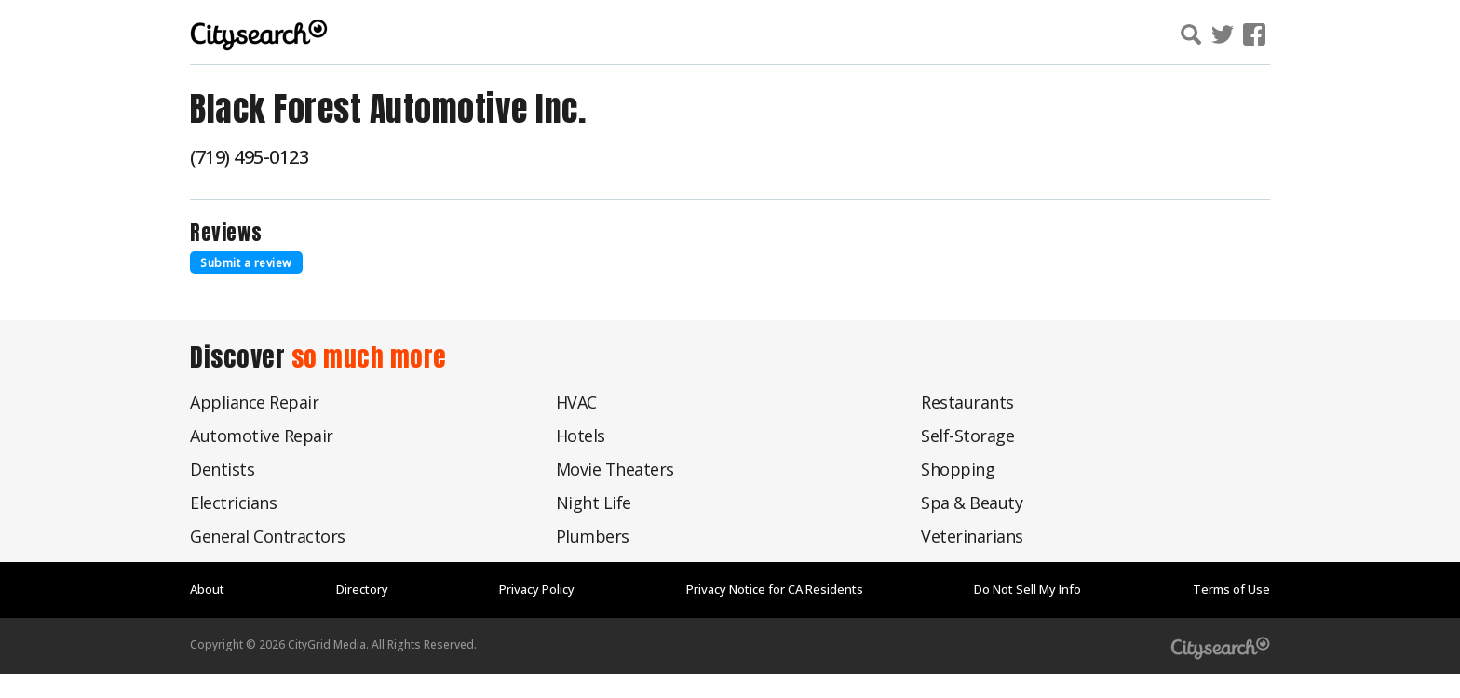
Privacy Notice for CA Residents (774, 589)
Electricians (233, 502)
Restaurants (967, 402)
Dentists (222, 469)
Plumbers (592, 536)
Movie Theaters (615, 469)
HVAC (576, 402)
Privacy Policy (537, 589)
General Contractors (267, 536)
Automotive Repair (261, 435)
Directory (362, 589)
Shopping (957, 469)
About (207, 589)
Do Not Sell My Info (1027, 589)
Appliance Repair (254, 402)
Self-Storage (967, 435)
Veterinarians (972, 536)
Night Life (593, 502)
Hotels (580, 435)
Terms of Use (1231, 589)
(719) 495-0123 (249, 156)
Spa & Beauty (971, 502)
